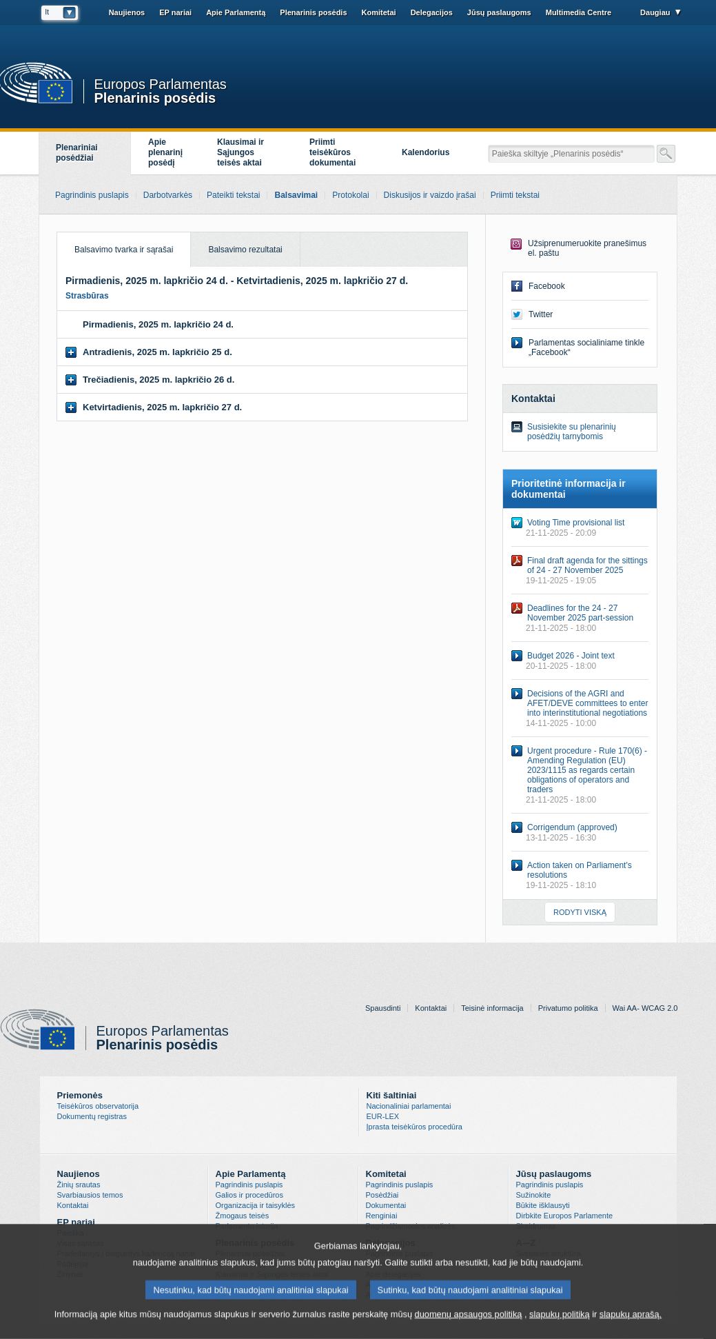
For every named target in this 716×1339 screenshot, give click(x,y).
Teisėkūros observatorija (98, 1106)
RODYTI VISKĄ (579, 912)
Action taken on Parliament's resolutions (579, 870)
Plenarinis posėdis (155, 96)
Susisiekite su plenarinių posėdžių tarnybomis (571, 431)
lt (47, 12)
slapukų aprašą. (631, 1321)
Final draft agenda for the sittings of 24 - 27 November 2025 (587, 565)
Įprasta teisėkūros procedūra (414, 1126)
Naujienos (127, 12)
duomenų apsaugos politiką (468, 1321)
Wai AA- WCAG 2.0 (645, 1008)
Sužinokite (533, 1195)
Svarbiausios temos (90, 1195)
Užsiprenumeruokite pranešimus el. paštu (587, 248)
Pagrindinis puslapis (249, 1184)
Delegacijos (432, 12)
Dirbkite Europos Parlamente (564, 1215)
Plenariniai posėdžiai (77, 153)
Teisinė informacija (492, 1008)
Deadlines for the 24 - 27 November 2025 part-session (580, 613)
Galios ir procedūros (249, 1195)
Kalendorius (425, 152)
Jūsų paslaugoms (499, 12)
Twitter (541, 314)
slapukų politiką (559, 1321)
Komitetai (379, 12)
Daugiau (655, 12)
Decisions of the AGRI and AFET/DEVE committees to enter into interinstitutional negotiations (587, 703)
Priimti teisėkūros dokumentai (332, 152)
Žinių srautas (79, 1184)
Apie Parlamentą (235, 12)
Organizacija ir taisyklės (256, 1205)
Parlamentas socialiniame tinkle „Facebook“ (586, 347)
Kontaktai (431, 1008)
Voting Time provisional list (575, 522)
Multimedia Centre (578, 12)
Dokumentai (386, 1205)
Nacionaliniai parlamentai (409, 1106)
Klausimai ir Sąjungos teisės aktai (240, 152)
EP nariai (175, 12)
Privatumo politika (568, 1008)
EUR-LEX (383, 1116)
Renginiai (382, 1215)
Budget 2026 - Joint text (571, 656)
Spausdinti (382, 1008)
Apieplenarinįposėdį (165, 152)
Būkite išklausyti (543, 1205)
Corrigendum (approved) (572, 827)
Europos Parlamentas (160, 84)
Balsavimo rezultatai (245, 249)
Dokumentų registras (92, 1116)
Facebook (547, 286)
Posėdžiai (382, 1195)
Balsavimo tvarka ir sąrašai (115, 243)
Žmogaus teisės (242, 1215)
